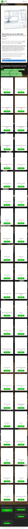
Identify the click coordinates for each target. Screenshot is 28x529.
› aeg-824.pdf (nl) (5, 60)
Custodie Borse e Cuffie (4, 72)
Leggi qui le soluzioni (21, 509)
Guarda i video (21, 516)
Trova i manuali (7, 523)
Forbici (23, 69)
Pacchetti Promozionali (7, 69)
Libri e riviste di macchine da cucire (16, 75)
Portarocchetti (19, 74)
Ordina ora (7, 92)
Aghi (19, 69)
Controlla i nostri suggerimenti (7, 510)
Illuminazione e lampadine (5, 75)
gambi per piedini (13, 74)
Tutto (2, 69)
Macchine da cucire (4, 4)
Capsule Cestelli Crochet (5, 74)
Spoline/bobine (15, 69)
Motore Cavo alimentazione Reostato (15, 72)
